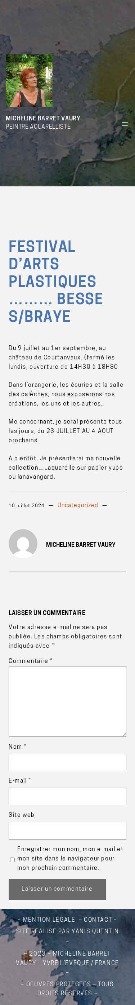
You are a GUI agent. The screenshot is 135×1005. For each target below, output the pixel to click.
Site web (22, 815)
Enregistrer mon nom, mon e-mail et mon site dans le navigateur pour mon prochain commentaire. (70, 859)
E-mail (20, 781)
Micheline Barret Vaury (43, 119)
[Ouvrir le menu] (125, 124)
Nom (18, 747)
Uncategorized (78, 506)
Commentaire (31, 661)
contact (98, 920)
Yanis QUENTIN (95, 932)
